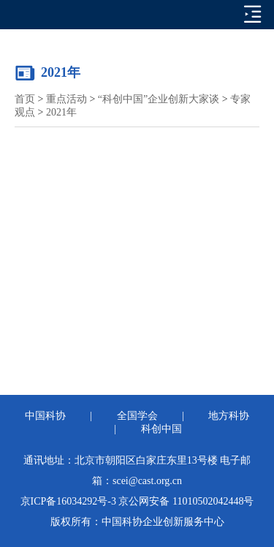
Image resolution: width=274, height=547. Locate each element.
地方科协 (228, 415)
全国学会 (137, 415)
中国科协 (45, 415)
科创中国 (161, 428)
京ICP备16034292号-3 (68, 501)
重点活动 (66, 99)
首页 (25, 99)
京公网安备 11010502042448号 (186, 501)
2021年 (61, 112)
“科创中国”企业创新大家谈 (158, 99)
